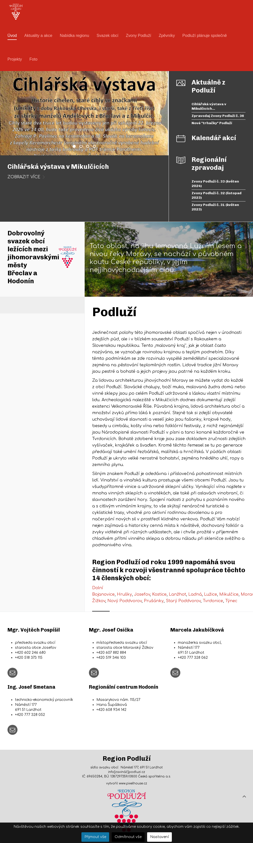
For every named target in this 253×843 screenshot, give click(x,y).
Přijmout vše (95, 837)
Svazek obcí (107, 35)
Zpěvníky (167, 35)
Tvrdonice (213, 601)
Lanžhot (177, 594)
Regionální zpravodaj (209, 164)
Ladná (195, 594)
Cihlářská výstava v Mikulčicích (75, 147)
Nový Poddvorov (124, 601)
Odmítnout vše (128, 837)
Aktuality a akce (38, 35)
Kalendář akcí (214, 138)
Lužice (210, 594)
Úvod (12, 35)
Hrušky (124, 594)
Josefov (142, 594)
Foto (33, 59)
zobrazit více (23, 177)
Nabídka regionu (74, 35)
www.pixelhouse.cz (133, 783)
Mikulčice (229, 594)
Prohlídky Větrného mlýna (95, 147)
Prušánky (154, 601)
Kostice (159, 594)
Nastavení (159, 837)
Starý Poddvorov (183, 601)
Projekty (14, 59)
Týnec (231, 601)
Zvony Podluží (138, 35)
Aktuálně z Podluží (208, 86)
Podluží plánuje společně (204, 35)
